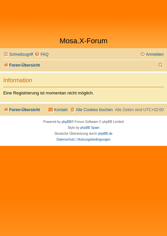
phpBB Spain (89, 127)
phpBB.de (105, 133)
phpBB (66, 122)
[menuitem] (41, 54)
